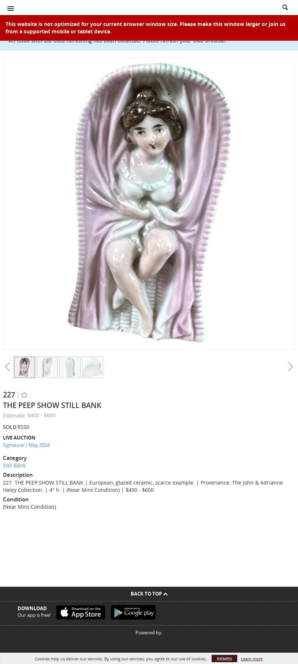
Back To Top (149, 593)
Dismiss (224, 658)
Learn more (251, 658)
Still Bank (14, 465)
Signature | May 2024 (26, 445)
